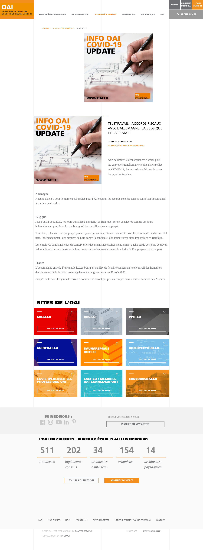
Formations (128, 15)
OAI (162, 15)
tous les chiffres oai (81, 480)
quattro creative (83, 531)
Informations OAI (133, 146)
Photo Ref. (132, 531)
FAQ (40, 520)
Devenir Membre (101, 520)
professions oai (80, 15)
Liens (67, 520)
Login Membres (197, 4)
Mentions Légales (152, 531)
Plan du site (54, 520)
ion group (65, 536)
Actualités (114, 146)
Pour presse (82, 520)
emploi (174, 5)
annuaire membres (186, 4)
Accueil (45, 29)
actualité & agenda (105, 15)
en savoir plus (55, 329)
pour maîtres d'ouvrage (52, 15)
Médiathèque (148, 15)
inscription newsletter (135, 424)
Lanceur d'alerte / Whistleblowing (133, 520)
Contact (160, 520)
